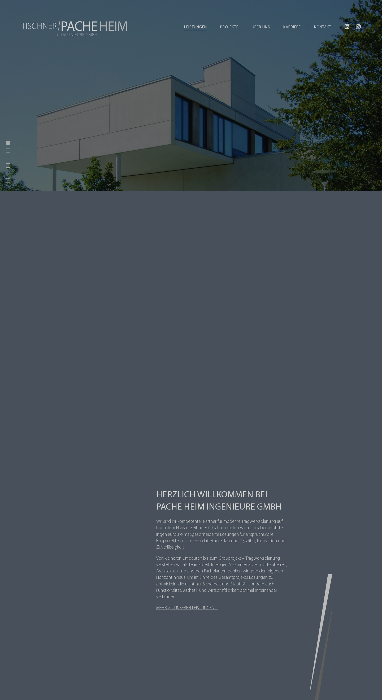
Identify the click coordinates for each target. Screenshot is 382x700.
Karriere (292, 27)
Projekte (229, 27)
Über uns (261, 27)
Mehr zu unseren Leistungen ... (187, 608)
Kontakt (322, 27)
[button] (8, 143)
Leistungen (195, 27)
